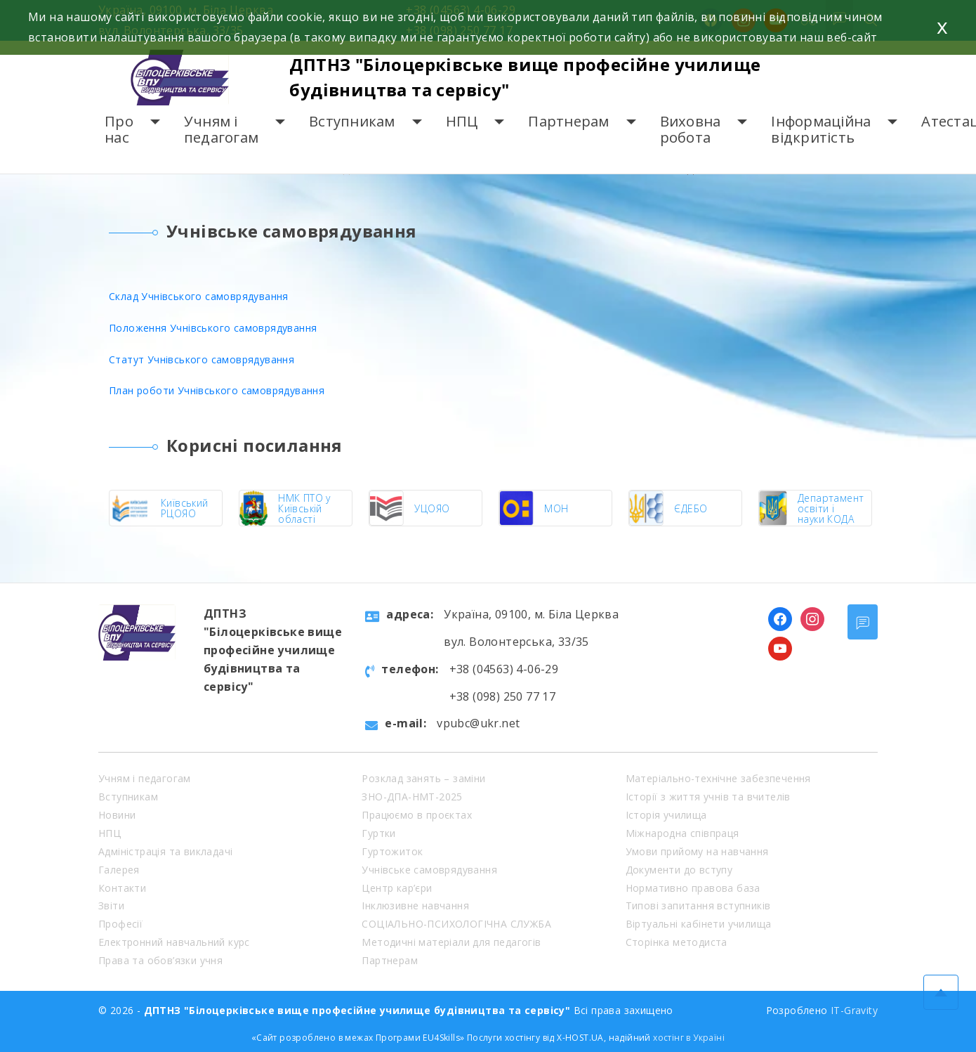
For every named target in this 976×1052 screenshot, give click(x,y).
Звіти (111, 905)
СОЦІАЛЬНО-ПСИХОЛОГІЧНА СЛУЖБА (456, 923)
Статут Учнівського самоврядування (201, 359)
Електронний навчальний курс (174, 942)
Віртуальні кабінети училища (699, 923)
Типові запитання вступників (698, 905)
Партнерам (568, 121)
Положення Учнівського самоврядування (213, 328)
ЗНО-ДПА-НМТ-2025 (412, 796)
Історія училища (666, 815)
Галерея (119, 869)
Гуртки (378, 833)
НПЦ (462, 121)
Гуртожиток (392, 851)
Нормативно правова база (693, 888)
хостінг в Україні (689, 1038)
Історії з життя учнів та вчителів (708, 796)
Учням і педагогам (221, 129)
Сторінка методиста (676, 942)
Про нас (119, 129)
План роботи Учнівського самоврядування (216, 390)
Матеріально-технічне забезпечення (718, 778)
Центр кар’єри (397, 888)
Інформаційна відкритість (821, 129)
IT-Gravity (854, 1010)
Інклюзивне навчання (415, 905)
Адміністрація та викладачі (165, 851)
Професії (120, 923)
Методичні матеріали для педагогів (451, 942)
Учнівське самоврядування (429, 869)
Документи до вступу (679, 869)
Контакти (122, 888)
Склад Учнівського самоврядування (199, 296)
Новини (117, 815)
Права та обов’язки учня (160, 960)
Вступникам (352, 121)
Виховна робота (690, 129)
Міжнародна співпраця (682, 833)
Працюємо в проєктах (417, 815)
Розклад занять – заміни (423, 778)
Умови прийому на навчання (697, 851)
